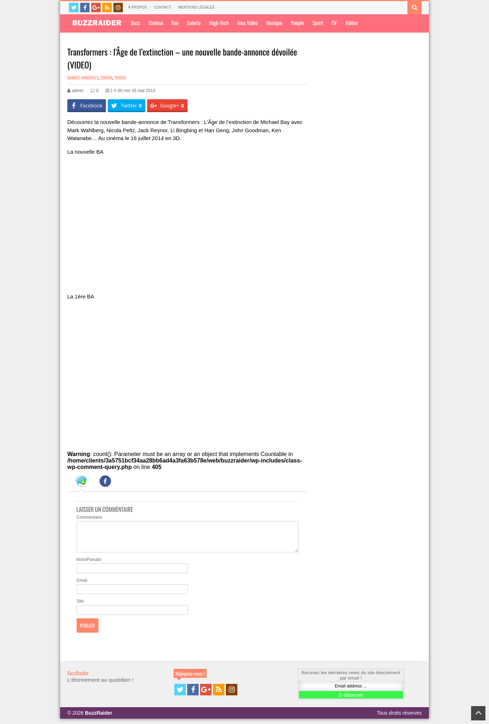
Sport (318, 23)
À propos (137, 7)
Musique (274, 23)
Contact (162, 7)
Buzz (135, 23)
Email (82, 585)
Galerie (193, 23)
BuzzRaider (78, 678)
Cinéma (156, 23)
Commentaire (89, 517)
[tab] (80, 482)
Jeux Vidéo (247, 23)
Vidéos (351, 23)
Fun (174, 23)
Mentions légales (196, 7)
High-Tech (219, 23)
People (297, 23)
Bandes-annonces (82, 78)
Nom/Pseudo (89, 564)
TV (334, 23)
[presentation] (80, 482)
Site (80, 606)
